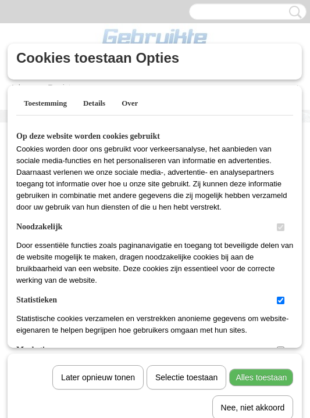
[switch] (280, 227)
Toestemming (45, 103)
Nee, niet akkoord (253, 287)
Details (94, 103)
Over (130, 103)
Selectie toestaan (186, 257)
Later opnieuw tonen (98, 257)
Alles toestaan (261, 257)
